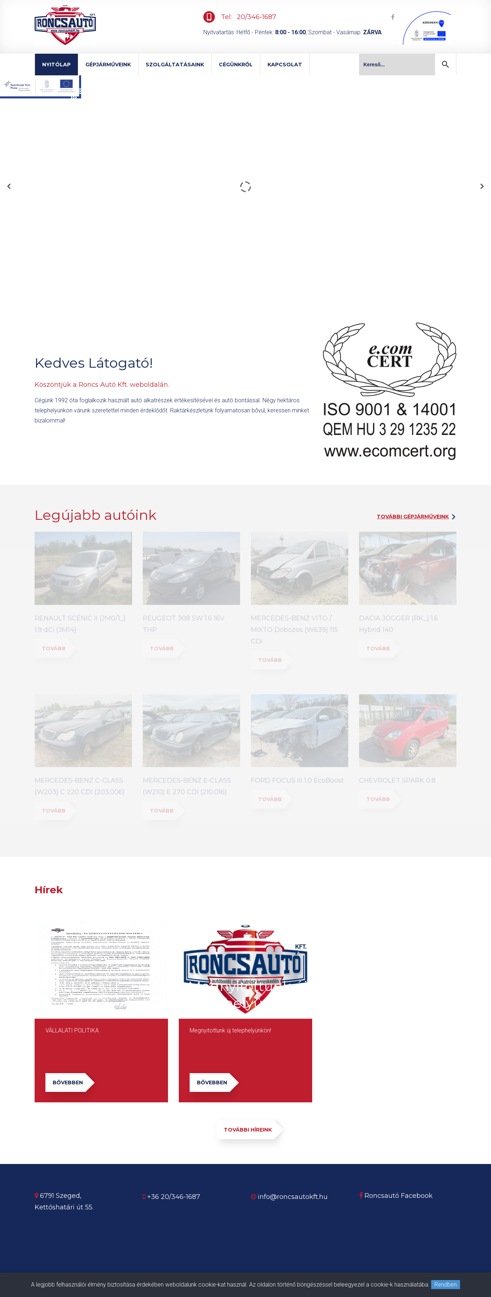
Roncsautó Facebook (396, 1196)
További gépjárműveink (413, 516)
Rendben (445, 1284)
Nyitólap (56, 64)
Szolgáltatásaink (175, 64)
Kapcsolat (284, 64)
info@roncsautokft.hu (293, 1197)
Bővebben (69, 1082)
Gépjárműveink (108, 64)
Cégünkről (236, 64)
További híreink (249, 1129)
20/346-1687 (256, 17)
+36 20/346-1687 (173, 1197)
